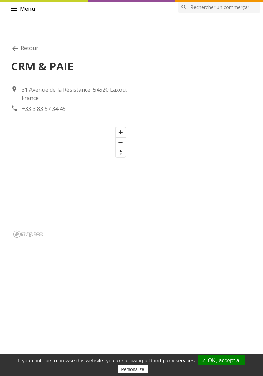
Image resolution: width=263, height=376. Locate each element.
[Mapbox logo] (28, 234)
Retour (24, 48)
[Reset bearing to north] (121, 152)
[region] (70, 182)
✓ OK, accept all (222, 360)
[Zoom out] (121, 142)
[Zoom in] (121, 132)
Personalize (133, 369)
